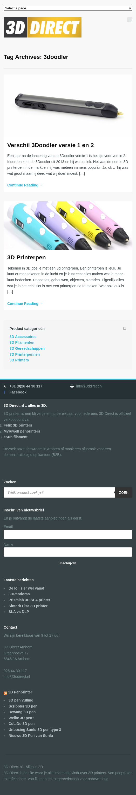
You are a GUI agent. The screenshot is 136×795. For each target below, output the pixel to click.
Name (8, 544)
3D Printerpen (26, 257)
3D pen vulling (21, 700)
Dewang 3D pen (22, 712)
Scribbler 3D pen (23, 706)
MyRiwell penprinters (22, 431)
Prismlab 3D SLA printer (29, 600)
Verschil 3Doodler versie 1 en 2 (50, 145)
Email (8, 527)
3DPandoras (19, 594)
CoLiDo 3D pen (22, 724)
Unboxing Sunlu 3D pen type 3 (35, 730)
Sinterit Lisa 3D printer (28, 606)
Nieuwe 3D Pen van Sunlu (31, 736)
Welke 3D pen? (21, 718)
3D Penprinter (20, 692)
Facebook (18, 392)
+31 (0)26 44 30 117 (26, 386)
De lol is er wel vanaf (26, 588)
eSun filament (16, 437)
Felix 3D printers (18, 425)
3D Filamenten (22, 342)
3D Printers (19, 360)
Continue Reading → (25, 185)
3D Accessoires (23, 337)
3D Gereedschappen (27, 348)
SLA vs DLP (19, 612)
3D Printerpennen (25, 354)
